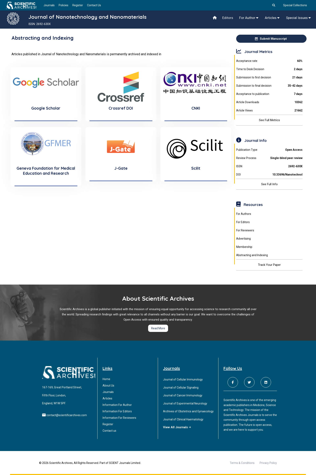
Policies (63, 5)
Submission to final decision (269, 86)
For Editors (243, 222)
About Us (108, 385)
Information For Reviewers (119, 417)
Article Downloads (269, 102)
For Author (248, 18)
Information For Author (117, 404)
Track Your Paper (269, 265)
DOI (269, 175)
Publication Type (269, 150)
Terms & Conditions (242, 463)
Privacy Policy (268, 463)
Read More (158, 328)
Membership (244, 246)
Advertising (243, 238)
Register (77, 5)
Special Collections (295, 5)
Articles (272, 18)
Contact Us (94, 5)
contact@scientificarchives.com (66, 415)
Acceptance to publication (269, 94)
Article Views (269, 110)
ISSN (269, 166)
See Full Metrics (269, 120)
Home (106, 379)
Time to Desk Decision (269, 69)
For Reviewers (245, 230)
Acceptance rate (269, 61)
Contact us (109, 430)
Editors (227, 18)
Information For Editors (117, 411)
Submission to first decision (269, 77)
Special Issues (298, 18)
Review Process (269, 158)
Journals (49, 5)
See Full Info (269, 184)
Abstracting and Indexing (252, 255)
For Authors (243, 213)
